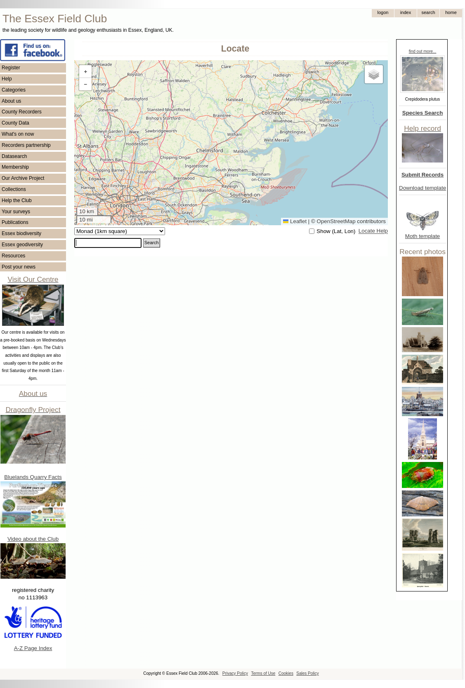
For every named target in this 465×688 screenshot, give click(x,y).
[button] (85, 71)
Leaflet (295, 221)
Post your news (18, 267)
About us (11, 101)
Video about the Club (33, 539)
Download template (422, 188)
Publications (15, 222)
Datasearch (14, 156)
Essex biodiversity (21, 233)
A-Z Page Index (33, 648)
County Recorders (22, 112)
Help (7, 79)
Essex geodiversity (22, 244)
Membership (15, 167)
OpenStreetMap (336, 221)
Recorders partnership (26, 145)
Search (151, 242)
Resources (13, 256)
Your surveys (16, 211)
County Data (15, 123)
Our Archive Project (23, 178)
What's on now (18, 134)
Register (11, 68)
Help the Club (17, 200)
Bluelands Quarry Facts (32, 477)
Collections (14, 189)
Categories (14, 90)
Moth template (422, 236)
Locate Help (373, 231)
